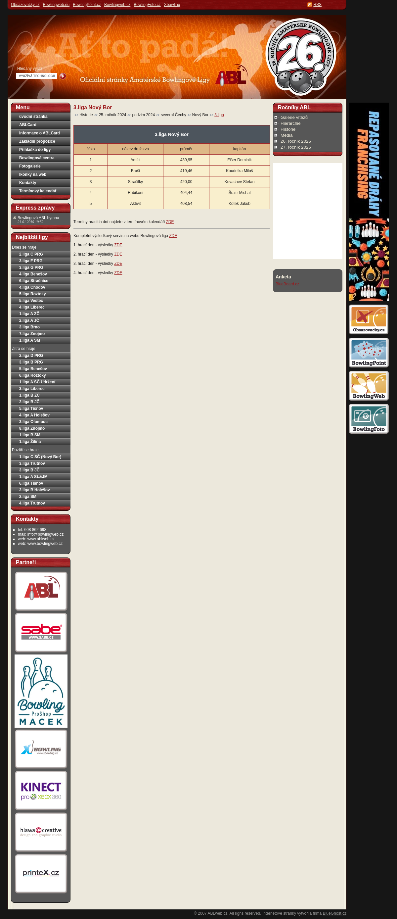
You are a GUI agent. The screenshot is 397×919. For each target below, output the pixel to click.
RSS (317, 4)
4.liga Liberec (32, 307)
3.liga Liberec (32, 388)
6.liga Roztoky (32, 375)
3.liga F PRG (31, 261)
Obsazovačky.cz (25, 4)
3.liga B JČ (29, 470)
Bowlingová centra (37, 158)
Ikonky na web (32, 174)
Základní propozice (37, 141)
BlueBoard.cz (287, 284)
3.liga (219, 115)
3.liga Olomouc (33, 421)
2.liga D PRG (31, 355)
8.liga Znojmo (32, 428)
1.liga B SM (29, 435)
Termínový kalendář (38, 191)
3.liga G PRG (31, 267)
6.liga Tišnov (31, 483)
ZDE (170, 221)
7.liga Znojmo (32, 333)
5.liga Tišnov (31, 408)
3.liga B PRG (31, 362)
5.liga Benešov (33, 368)
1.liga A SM (29, 340)
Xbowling (172, 4)
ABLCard (27, 124)
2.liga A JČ (29, 320)
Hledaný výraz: (30, 68)
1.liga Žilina (30, 441)
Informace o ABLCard (39, 133)
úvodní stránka (33, 116)
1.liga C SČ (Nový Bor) (40, 457)
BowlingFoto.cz (147, 4)
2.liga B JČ (29, 402)
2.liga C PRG (31, 254)
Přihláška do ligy (35, 149)
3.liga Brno (29, 327)
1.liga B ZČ (29, 395)
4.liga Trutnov (32, 503)
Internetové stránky (279, 913)
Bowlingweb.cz (117, 4)
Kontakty (27, 182)
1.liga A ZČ (29, 314)
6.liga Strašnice (33, 280)
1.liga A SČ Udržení (37, 382)
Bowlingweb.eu (56, 4)
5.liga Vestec (31, 300)
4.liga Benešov (33, 274)
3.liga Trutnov (32, 463)
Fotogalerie (30, 166)
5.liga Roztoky (32, 294)
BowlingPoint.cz (87, 4)
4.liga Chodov (32, 287)
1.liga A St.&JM (33, 476)
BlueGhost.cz (334, 913)
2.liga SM (27, 496)
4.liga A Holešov (34, 415)
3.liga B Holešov (34, 490)
